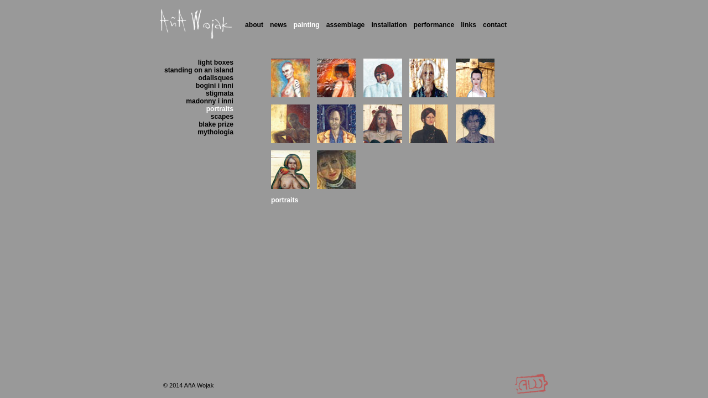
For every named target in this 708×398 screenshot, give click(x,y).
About (254, 25)
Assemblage (345, 25)
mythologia (215, 132)
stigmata (219, 93)
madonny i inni (209, 101)
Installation (389, 25)
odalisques (216, 78)
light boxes (215, 62)
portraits (219, 109)
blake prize (216, 124)
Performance (434, 25)
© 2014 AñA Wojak (188, 385)
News (278, 25)
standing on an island (198, 70)
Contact (495, 25)
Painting (307, 25)
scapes (222, 117)
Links (468, 25)
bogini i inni (214, 86)
